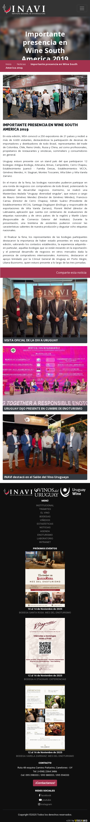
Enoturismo (45, 534)
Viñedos (45, 520)
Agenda (45, 531)
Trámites (45, 509)
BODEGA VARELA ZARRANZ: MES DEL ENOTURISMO (45, 755)
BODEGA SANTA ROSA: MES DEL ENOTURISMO (45, 612)
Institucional (45, 505)
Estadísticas (45, 523)
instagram (45, 804)
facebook (45, 795)
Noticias (45, 527)
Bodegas (45, 516)
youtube (45, 799)
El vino (44, 512)
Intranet (45, 542)
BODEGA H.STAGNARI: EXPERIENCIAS (45, 679)
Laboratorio (45, 538)
